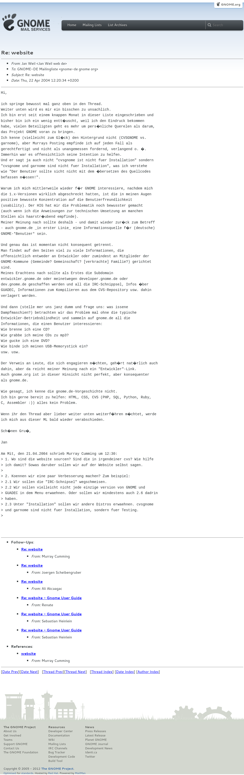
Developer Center (60, 731)
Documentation (59, 735)
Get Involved (12, 735)
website (28, 653)
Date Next (29, 671)
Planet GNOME (96, 740)
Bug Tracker (56, 752)
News (89, 727)
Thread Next (75, 671)
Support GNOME (16, 744)
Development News (99, 748)
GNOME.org (230, 4)
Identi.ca (91, 752)
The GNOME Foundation (21, 752)
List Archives (117, 25)
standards (27, 773)
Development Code (61, 757)
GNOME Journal (96, 744)
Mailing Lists (92, 25)
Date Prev (10, 671)
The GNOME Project (20, 727)
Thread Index (102, 671)
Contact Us (11, 748)
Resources (56, 727)
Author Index (148, 671)
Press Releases (95, 731)
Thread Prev (53, 671)
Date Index (125, 671)
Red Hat (53, 773)
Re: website (32, 549)
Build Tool (55, 761)
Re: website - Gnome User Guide (51, 597)
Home (71, 25)
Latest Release (95, 735)
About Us (10, 731)
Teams (8, 740)
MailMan (80, 773)
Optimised (10, 773)
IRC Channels (57, 748)
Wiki (51, 740)
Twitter (90, 757)
